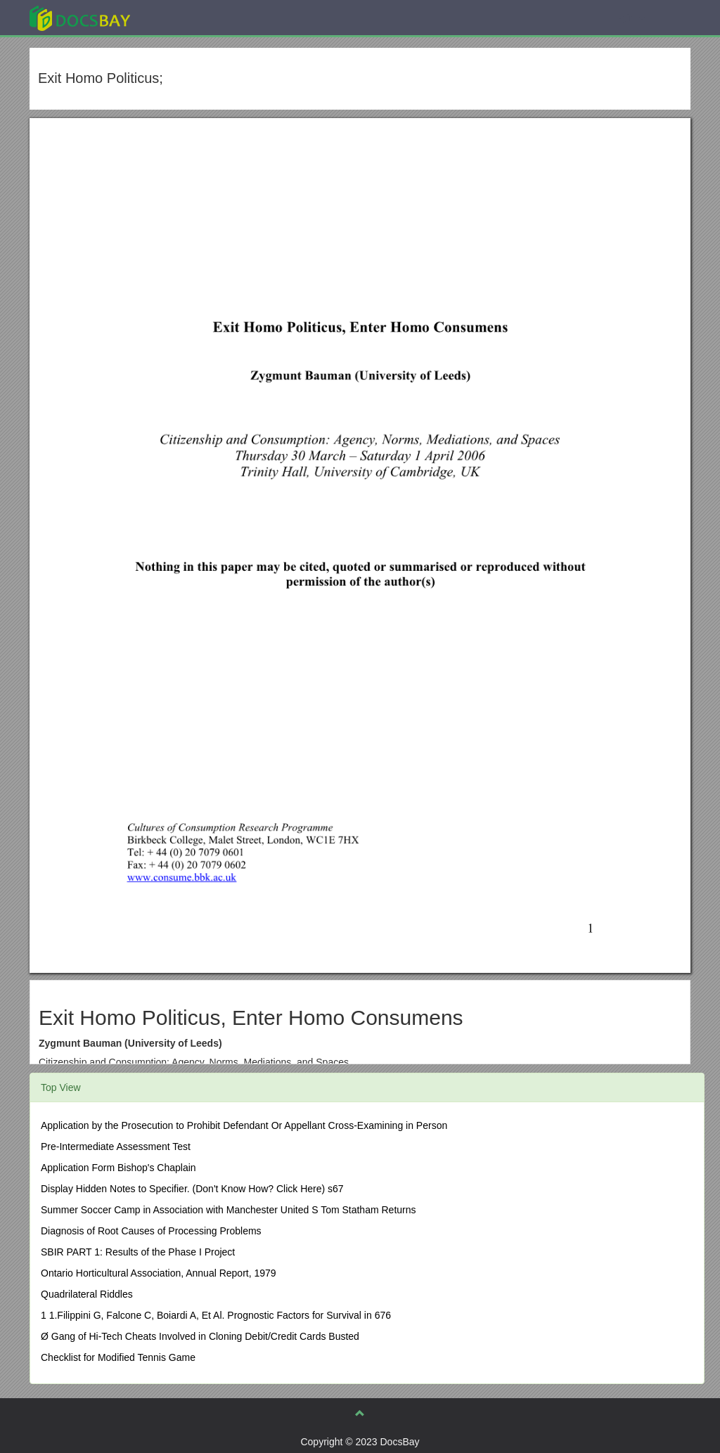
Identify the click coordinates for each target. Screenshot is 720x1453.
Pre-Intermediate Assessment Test (116, 1146)
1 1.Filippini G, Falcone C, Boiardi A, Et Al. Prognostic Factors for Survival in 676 (216, 1315)
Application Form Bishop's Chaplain (118, 1167)
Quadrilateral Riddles (87, 1294)
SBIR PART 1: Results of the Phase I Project (138, 1252)
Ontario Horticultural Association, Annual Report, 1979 (158, 1273)
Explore (185, 17)
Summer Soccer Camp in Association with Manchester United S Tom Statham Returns (228, 1209)
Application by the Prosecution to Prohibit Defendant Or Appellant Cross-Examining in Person (244, 1125)
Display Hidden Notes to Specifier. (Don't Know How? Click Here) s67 (192, 1188)
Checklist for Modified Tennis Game (118, 1357)
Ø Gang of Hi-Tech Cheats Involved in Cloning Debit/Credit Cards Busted (200, 1336)
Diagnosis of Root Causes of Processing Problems (151, 1230)
